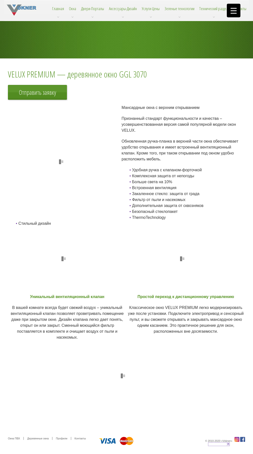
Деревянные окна (38, 438)
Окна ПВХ (14, 438)
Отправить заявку (37, 92)
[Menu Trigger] (233, 10)
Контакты (80, 438)
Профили (61, 438)
